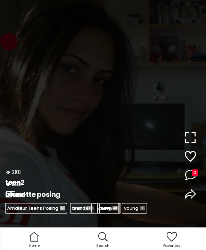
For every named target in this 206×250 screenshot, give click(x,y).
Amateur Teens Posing (36, 208)
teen (81, 208)
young (134, 208)
